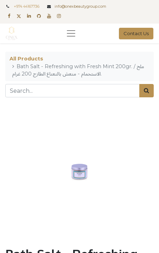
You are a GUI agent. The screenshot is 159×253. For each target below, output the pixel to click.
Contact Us (136, 33)
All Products (26, 59)
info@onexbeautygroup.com (80, 6)
